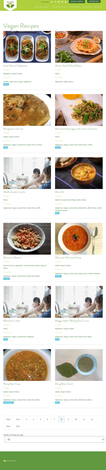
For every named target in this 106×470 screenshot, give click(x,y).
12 (92, 419)
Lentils (5, 81)
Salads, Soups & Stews (11, 137)
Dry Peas (38, 145)
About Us (98, 7)
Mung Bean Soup (11, 383)
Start (8, 419)
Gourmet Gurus (8, 265)
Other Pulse (91, 208)
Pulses (10, 6)
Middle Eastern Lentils (14, 191)
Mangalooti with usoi (13, 128)
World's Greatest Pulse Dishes (65, 200)
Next (8, 426)
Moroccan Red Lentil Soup (68, 257)
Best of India (81, 200)
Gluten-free (30, 145)
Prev (18, 419)
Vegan (20, 81)
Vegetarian (27, 81)
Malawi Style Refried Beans (68, 65)
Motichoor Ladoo (11, 320)
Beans (71, 81)
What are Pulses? (47, 7)
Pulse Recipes (76, 7)
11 (84, 419)
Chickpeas (58, 210)
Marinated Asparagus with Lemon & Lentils (76, 128)
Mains (57, 74)
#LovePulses (46, 2)
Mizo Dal (59, 191)
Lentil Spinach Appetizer (15, 65)
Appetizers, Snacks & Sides (12, 74)
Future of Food (62, 7)
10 (76, 419)
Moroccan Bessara (12, 257)
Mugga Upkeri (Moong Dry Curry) (72, 320)
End (17, 426)
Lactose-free (13, 81)
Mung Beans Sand (64, 383)
